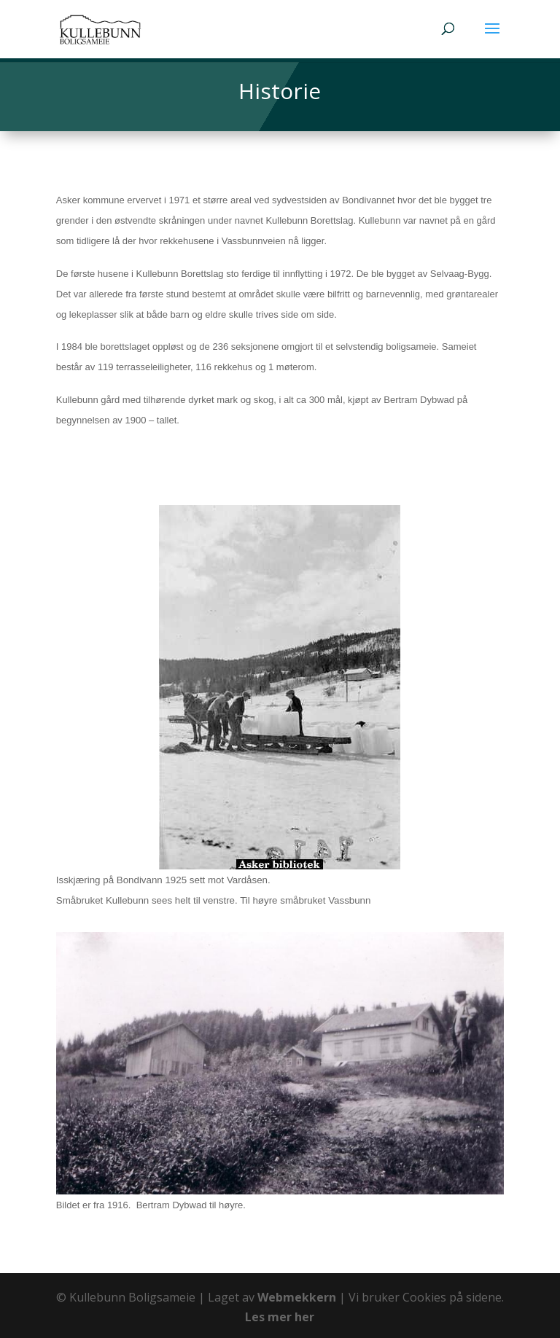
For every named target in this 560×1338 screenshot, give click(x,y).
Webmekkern (296, 1297)
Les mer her (279, 1317)
